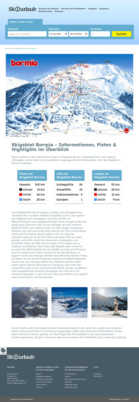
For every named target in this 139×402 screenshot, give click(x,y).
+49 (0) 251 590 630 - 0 (18, 381)
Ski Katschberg (70, 374)
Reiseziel (13, 28)
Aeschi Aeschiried (71, 387)
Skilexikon (59, 11)
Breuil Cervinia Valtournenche (75, 379)
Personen (96, 28)
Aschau (67, 377)
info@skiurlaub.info (19, 383)
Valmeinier (68, 382)
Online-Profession (26, 399)
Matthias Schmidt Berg (44, 379)
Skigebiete (103, 9)
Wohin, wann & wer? (21, 21)
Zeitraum (53, 28)
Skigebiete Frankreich (44, 377)
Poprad (38, 374)
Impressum (98, 374)
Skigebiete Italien (71, 385)
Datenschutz (98, 376)
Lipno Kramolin (41, 385)
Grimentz (39, 387)
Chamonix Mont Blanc (44, 382)
